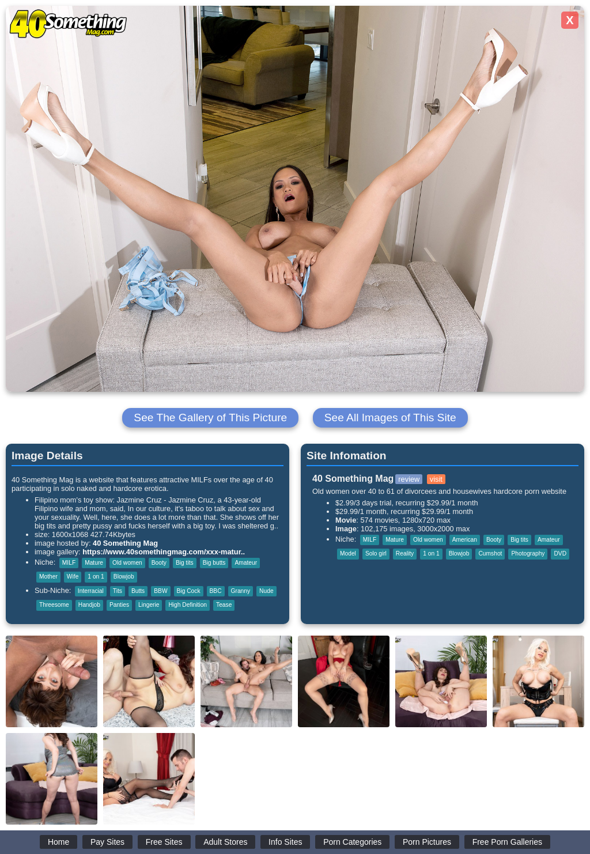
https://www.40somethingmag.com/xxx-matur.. (163, 551)
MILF (68, 563)
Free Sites (164, 842)
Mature (94, 563)
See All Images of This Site (390, 417)
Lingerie (148, 605)
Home (58, 842)
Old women (127, 563)
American (464, 539)
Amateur (246, 563)
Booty (159, 563)
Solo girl (376, 553)
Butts (138, 591)
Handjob (89, 605)
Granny (241, 591)
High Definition (187, 605)
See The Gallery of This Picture (210, 417)
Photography (527, 553)
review (408, 479)
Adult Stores (225, 842)
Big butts (214, 563)
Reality (405, 553)
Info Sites (285, 842)
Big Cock (189, 591)
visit (436, 479)
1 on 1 (96, 576)
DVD (560, 553)
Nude (266, 591)
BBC (216, 591)
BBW (160, 591)
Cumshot (490, 553)
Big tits (185, 563)
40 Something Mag (125, 543)
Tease (224, 605)
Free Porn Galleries (507, 842)
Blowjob (124, 576)
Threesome (54, 605)
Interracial (91, 591)
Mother (48, 576)
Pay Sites (107, 842)
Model (348, 553)
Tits (117, 591)
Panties (119, 605)
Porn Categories (352, 842)
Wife (72, 576)
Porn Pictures (427, 842)
